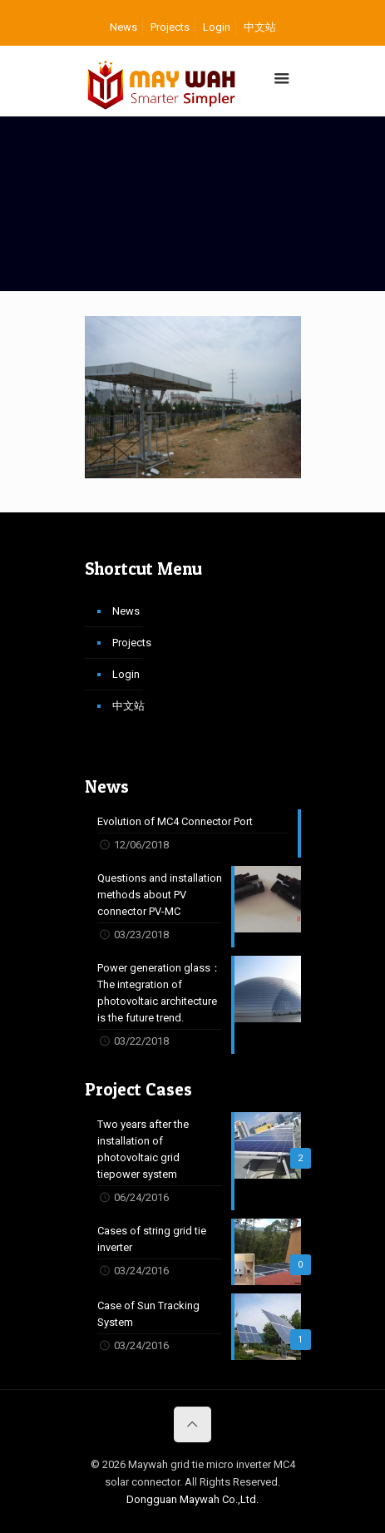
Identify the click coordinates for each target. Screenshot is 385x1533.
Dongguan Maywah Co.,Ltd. (192, 1499)
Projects (170, 27)
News (123, 27)
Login (216, 27)
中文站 (260, 27)
